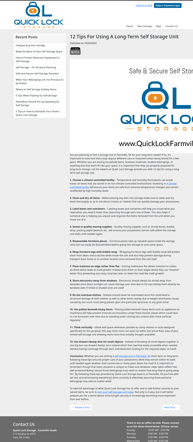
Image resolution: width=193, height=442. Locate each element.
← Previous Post (81, 407)
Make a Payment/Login (168, 5)
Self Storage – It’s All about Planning (36, 67)
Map (158, 26)
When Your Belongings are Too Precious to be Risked (39, 81)
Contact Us (171, 26)
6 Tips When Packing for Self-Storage (36, 95)
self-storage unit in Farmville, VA (132, 356)
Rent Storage (144, 26)
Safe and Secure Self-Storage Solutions (37, 73)
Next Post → (171, 407)
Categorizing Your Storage (30, 45)
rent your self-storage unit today (115, 392)
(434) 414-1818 (144, 5)
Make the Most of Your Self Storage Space (39, 51)
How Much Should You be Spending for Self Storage (38, 103)
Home (129, 26)
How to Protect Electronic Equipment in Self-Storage (38, 59)
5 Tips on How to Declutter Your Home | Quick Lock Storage (38, 113)
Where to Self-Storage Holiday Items (36, 89)
